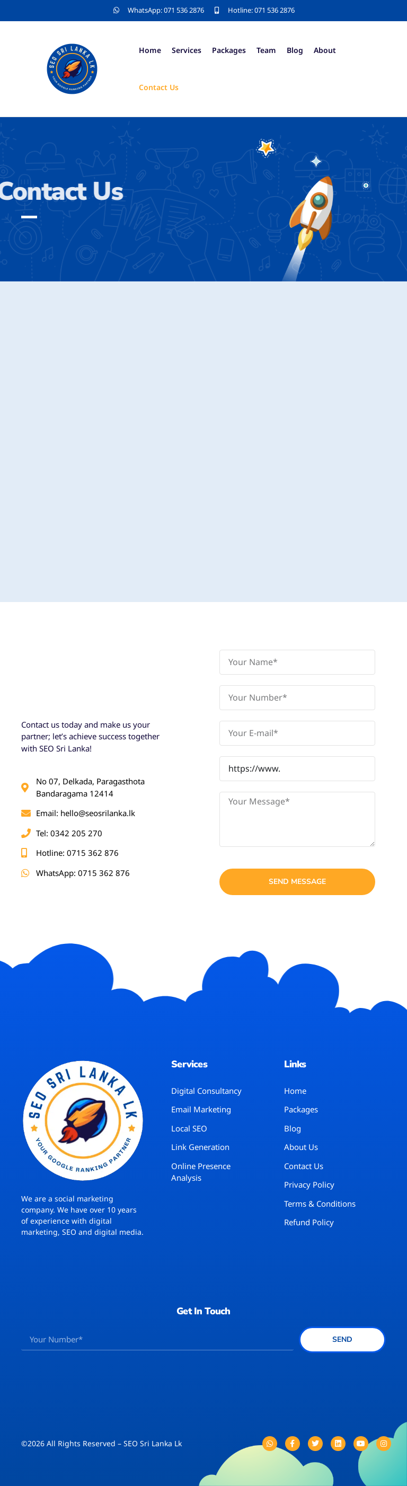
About (325, 50)
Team (266, 50)
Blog (295, 50)
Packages (229, 50)
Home (150, 50)
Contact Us (159, 87)
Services (186, 50)
